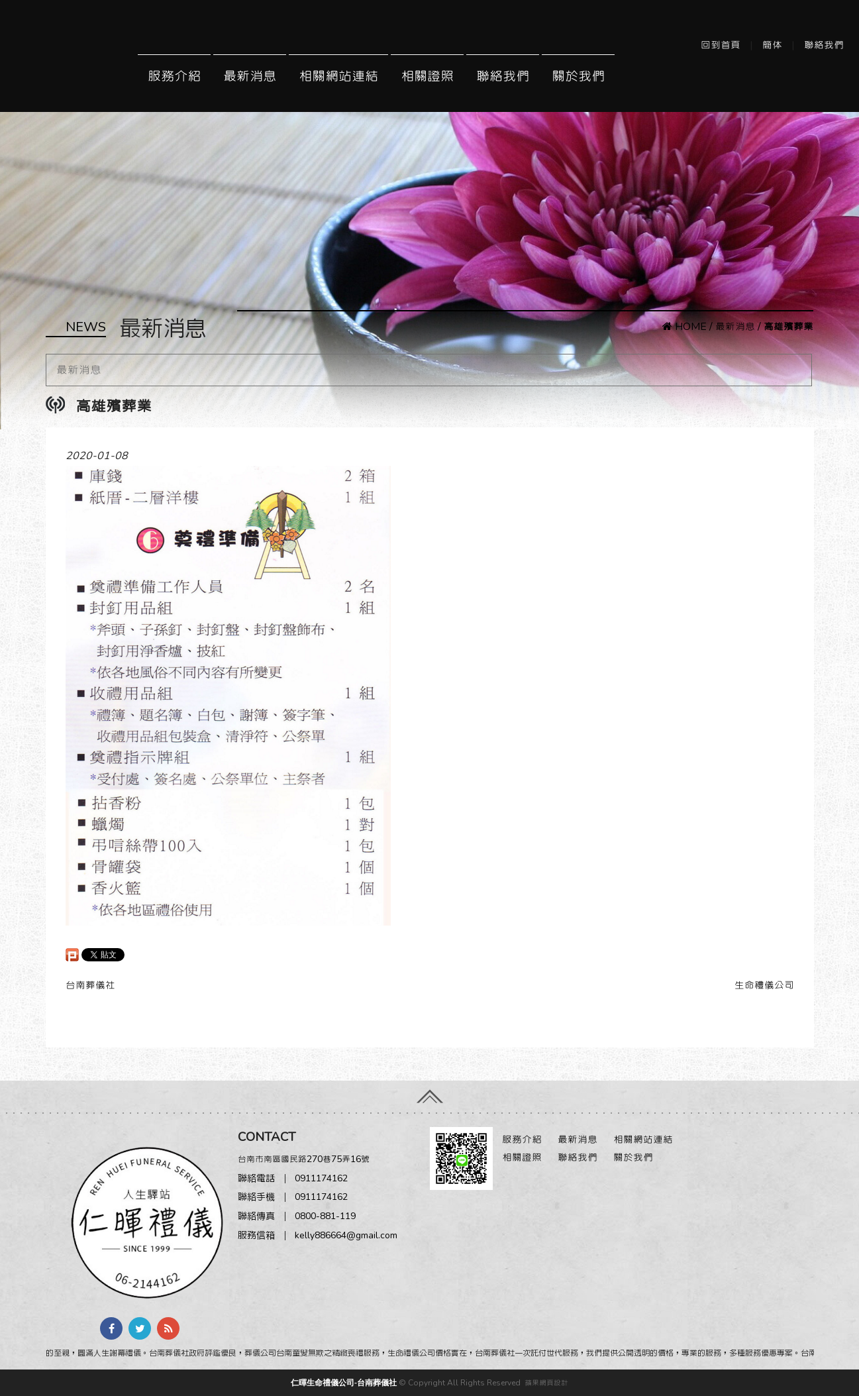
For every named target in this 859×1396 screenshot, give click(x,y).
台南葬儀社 (90, 985)
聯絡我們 (824, 45)
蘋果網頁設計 (546, 1382)
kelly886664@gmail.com (346, 1235)
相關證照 (427, 76)
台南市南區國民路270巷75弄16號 (304, 1159)
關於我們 (578, 76)
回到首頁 (720, 45)
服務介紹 (174, 76)
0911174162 (321, 1178)
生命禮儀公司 (764, 985)
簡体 (772, 45)
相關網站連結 (338, 76)
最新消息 (249, 76)
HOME (684, 326)
